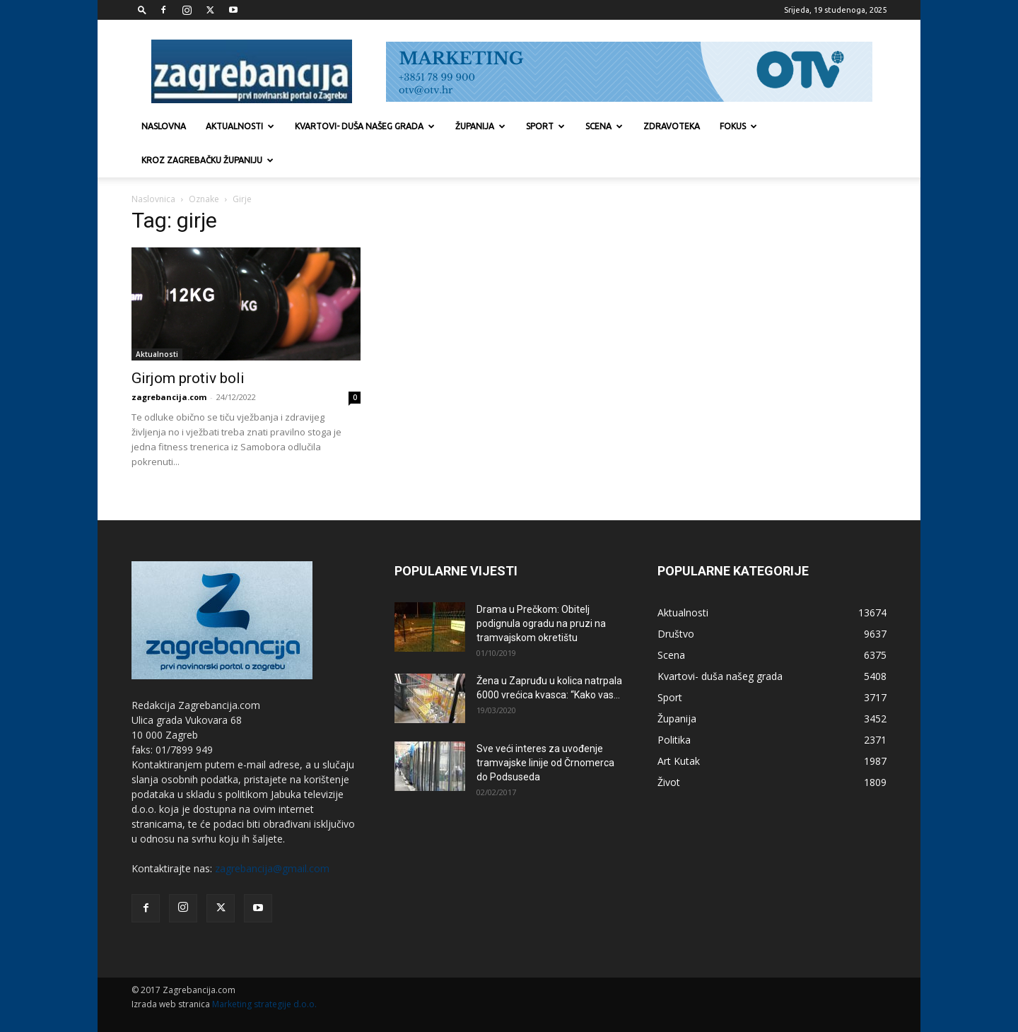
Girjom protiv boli (188, 378)
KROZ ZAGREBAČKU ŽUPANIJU (207, 160)
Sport (545, 126)
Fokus (738, 126)
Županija (480, 126)
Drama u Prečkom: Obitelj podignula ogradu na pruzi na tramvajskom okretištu (541, 623)
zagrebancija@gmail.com (272, 868)
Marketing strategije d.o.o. (264, 1004)
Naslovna (163, 126)
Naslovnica (153, 199)
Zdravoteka (671, 126)
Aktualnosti (240, 126)
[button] (142, 9)
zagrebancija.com (168, 397)
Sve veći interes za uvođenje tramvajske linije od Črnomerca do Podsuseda (545, 762)
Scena (604, 126)
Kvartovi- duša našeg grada (365, 126)
